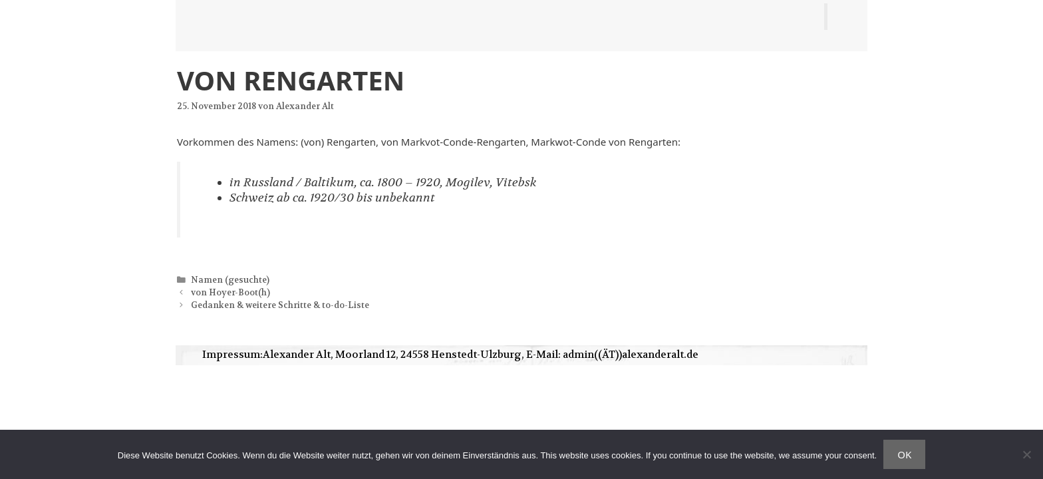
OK (904, 454)
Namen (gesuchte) (230, 280)
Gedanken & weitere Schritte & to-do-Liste (280, 305)
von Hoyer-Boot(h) (230, 292)
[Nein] (1026, 454)
